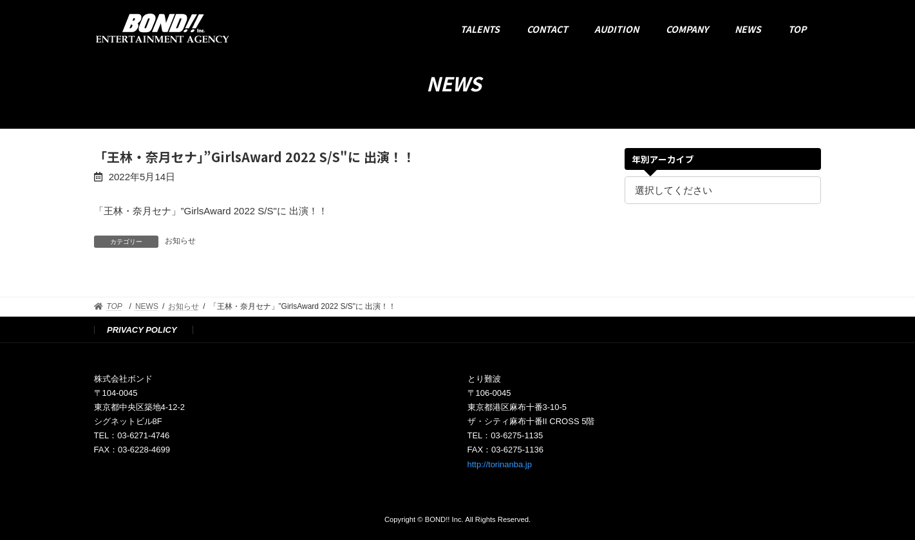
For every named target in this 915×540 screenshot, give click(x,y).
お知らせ (180, 240)
